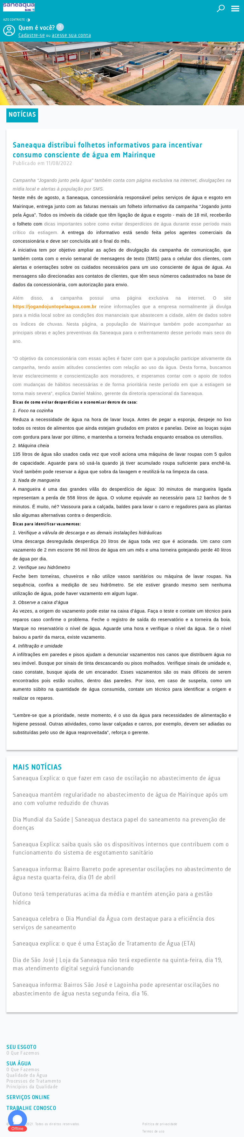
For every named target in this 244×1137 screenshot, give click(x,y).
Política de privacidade (159, 1124)
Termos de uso (153, 1132)
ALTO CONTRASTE (16, 20)
